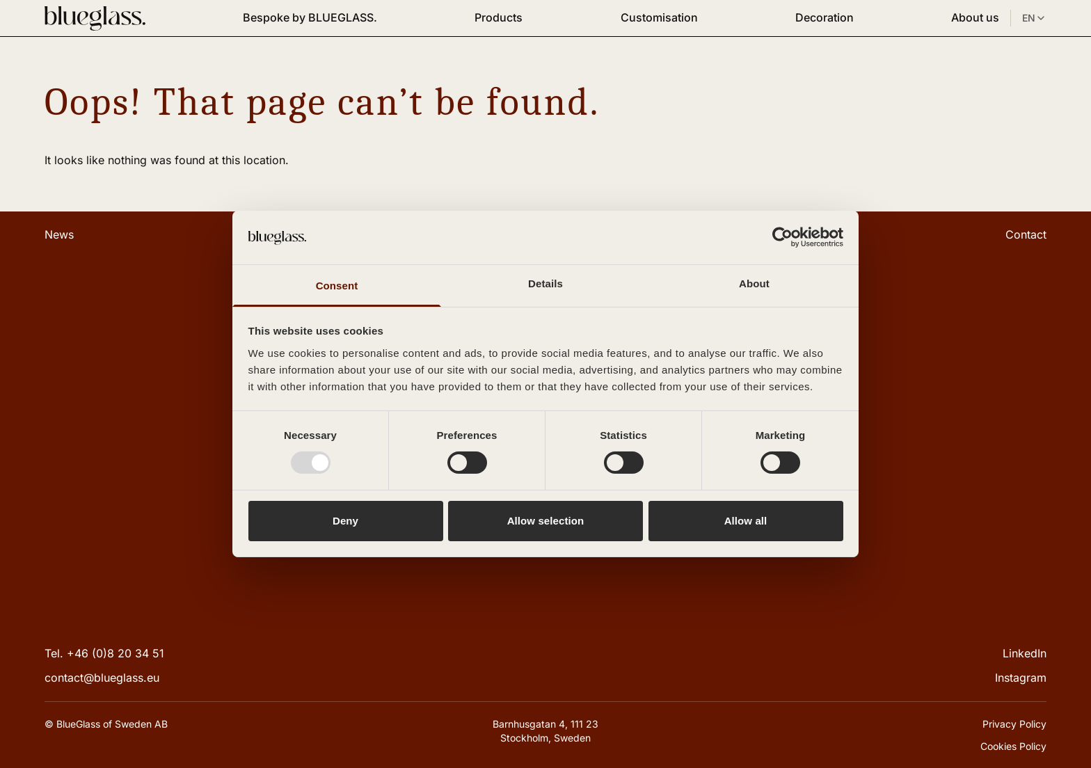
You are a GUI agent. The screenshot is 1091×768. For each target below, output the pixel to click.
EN (1034, 18)
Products (499, 17)
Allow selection (545, 521)
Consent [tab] (337, 285)
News (59, 234)
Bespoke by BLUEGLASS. (310, 17)
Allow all (745, 521)
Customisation (659, 17)
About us (975, 17)
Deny (345, 521)
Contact (1025, 234)
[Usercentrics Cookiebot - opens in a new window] (782, 237)
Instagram (1020, 678)
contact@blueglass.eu (102, 678)
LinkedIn (1024, 653)
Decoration (824, 17)
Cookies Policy (1013, 746)
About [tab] (754, 283)
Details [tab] (545, 283)
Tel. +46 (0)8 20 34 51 (104, 653)
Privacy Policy (1014, 724)
